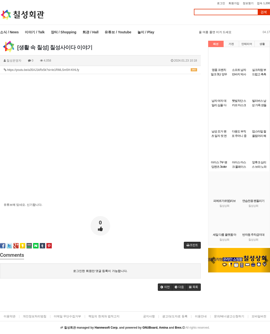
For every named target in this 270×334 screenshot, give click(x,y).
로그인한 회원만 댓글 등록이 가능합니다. (100, 271)
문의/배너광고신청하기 (229, 316)
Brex (178, 327)
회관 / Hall (90, 32)
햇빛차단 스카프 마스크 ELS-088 (239, 105)
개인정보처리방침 (34, 316)
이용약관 (9, 316)
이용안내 (201, 316)
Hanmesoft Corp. (106, 327)
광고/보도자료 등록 (175, 316)
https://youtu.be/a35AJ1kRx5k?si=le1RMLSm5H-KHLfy (100, 70)
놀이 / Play (145, 32)
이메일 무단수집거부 (67, 316)
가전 (231, 43)
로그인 (221, 3)
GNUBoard (149, 327)
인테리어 (246, 43)
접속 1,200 (263, 3)
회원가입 (234, 3)
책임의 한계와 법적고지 (104, 316)
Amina (163, 327)
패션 (215, 43)
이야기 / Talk (35, 32)
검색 (263, 12)
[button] (212, 260)
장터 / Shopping (63, 32)
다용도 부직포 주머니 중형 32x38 (239, 136)
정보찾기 (248, 3)
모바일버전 (259, 316)
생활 (262, 43)
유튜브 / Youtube (118, 32)
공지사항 (149, 316)
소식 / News (9, 32)
